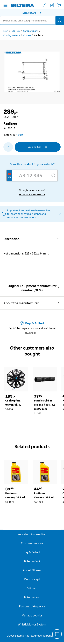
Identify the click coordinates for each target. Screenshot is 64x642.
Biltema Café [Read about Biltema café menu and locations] (32, 561)
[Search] (59, 20)
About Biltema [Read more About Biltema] (32, 570)
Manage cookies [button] (32, 615)
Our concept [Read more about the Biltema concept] (32, 579)
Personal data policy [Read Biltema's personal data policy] (32, 606)
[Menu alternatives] (5, 5)
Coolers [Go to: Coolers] (27, 35)
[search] (32, 20)
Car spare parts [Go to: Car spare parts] (31, 30)
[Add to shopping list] (8, 147)
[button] (32, 12)
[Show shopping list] (52, 5)
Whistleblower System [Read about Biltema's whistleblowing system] (32, 624)
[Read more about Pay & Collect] (32, 323)
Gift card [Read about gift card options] (32, 588)
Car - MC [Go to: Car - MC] (16, 30)
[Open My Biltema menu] (45, 5)
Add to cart (37, 146)
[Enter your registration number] (30, 175)
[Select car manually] (58, 214)
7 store (19, 134)
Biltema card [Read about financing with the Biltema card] (32, 597)
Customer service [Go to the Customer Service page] (32, 543)
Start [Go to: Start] (5, 30)
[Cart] (58, 5)
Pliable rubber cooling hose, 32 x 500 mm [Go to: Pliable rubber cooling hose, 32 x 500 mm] (44, 405)
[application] (57, 634)
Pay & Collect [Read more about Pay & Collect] (32, 552)
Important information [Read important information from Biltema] (32, 534)
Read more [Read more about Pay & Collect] (32, 332)
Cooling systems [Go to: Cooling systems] (11, 35)
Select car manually (32, 194)
